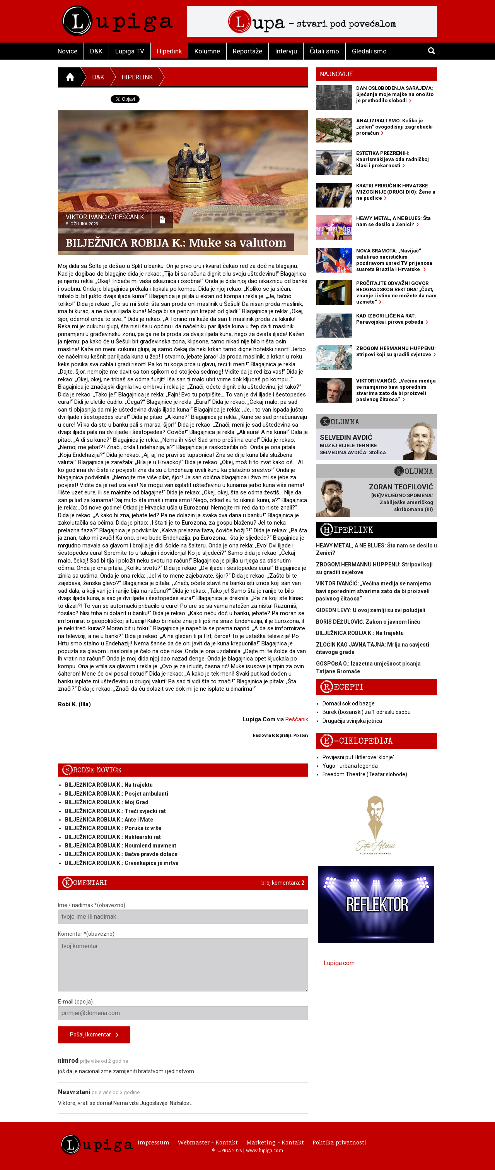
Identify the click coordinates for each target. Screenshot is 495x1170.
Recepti (342, 687)
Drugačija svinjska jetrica (352, 721)
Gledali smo (369, 51)
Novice (67, 51)
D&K (96, 51)
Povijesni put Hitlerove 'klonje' (358, 757)
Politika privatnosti (339, 1142)
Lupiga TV (129, 51)
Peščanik (296, 719)
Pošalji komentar (94, 1035)
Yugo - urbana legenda (350, 766)
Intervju (286, 51)
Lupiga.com (339, 963)
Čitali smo (324, 51)
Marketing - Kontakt (275, 1142)
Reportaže (247, 51)
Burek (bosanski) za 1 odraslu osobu (367, 712)
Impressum (153, 1142)
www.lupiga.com (264, 1150)
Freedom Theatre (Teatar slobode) (365, 774)
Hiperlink (169, 51)
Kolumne (207, 51)
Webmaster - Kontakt (208, 1142)
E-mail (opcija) (183, 1009)
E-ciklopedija (356, 741)
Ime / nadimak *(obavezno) (183, 913)
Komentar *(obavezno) (183, 961)
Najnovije (336, 74)
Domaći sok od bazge (349, 703)
